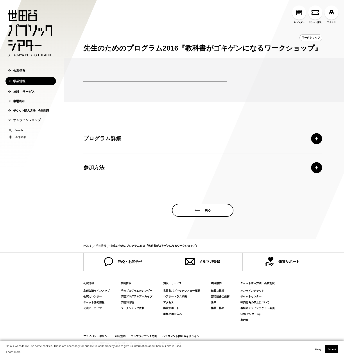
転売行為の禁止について (254, 302)
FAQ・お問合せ (123, 261)
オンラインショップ (24, 126)
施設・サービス (21, 98)
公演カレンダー (92, 296)
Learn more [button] (13, 352)
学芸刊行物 (127, 302)
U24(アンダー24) (250, 314)
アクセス (331, 14)
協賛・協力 (217, 308)
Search (16, 136)
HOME (87, 245)
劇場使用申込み (172, 314)
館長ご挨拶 (217, 290)
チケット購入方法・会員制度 (28, 116)
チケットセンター (251, 296)
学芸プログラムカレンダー (136, 290)
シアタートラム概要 (175, 296)
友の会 (244, 319)
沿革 (213, 302)
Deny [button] (318, 349)
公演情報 (16, 76)
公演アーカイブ (92, 308)
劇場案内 (16, 107)
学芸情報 (16, 87)
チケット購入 (315, 14)
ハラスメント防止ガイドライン (180, 336)
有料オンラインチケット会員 (257, 308)
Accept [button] (332, 349)
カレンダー (299, 14)
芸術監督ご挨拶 (220, 296)
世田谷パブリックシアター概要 (181, 290)
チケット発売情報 (93, 302)
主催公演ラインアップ (96, 290)
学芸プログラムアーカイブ (136, 296)
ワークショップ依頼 (132, 308)
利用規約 (120, 336)
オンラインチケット (252, 290)
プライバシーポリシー (96, 336)
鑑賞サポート (282, 261)
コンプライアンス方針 (144, 336)
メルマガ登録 (202, 261)
